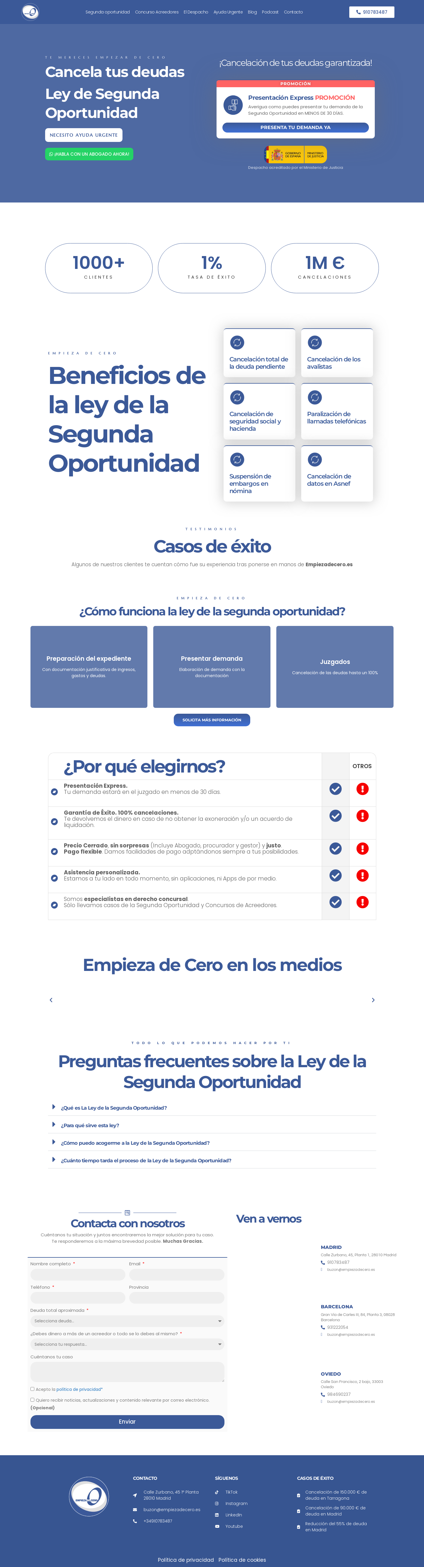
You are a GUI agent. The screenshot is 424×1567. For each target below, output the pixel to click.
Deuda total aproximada (58, 1310)
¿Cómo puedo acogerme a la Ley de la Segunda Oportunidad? (135, 1143)
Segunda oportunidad (108, 12)
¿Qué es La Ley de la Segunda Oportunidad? (114, 1108)
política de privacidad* (80, 1389)
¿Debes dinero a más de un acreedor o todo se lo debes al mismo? (104, 1334)
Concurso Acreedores (157, 12)
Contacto (293, 12)
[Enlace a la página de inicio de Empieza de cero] (21, 12)
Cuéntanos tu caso (51, 1357)
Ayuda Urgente (228, 12)
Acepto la (69, 1389)
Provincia (139, 1287)
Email (135, 1264)
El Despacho (196, 12)
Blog (252, 12)
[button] (212, 1107)
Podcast (270, 12)
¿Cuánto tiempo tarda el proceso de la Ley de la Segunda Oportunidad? (146, 1160)
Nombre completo (51, 1264)
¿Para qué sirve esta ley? (90, 1125)
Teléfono (40, 1287)
